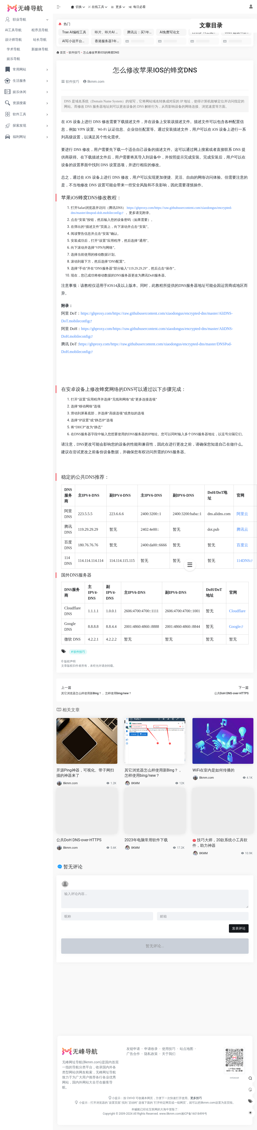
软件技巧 (74, 52)
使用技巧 (168, 1049)
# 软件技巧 (78, 651)
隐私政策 (151, 1054)
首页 (63, 52)
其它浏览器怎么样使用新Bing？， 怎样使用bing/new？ (153, 773)
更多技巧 (196, 1098)
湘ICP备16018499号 (194, 1113)
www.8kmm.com (170, 1113)
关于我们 (168, 1054)
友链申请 (133, 1049)
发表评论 (238, 928)
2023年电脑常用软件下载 (146, 840)
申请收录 (151, 1049)
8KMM (135, 783)
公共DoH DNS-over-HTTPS (79, 840)
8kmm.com (93, 81)
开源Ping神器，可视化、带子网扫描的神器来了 (85, 773)
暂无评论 (73, 867)
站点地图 (186, 1049)
